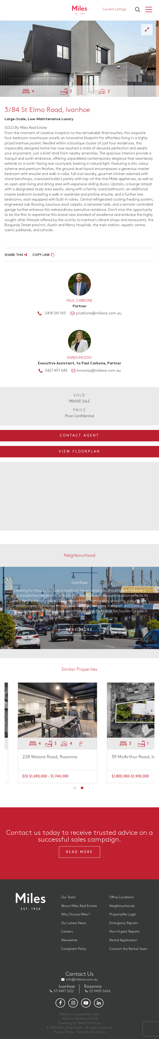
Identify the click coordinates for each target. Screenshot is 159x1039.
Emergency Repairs (123, 923)
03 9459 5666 (100, 991)
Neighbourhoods (122, 905)
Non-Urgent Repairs (124, 931)
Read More (79, 629)
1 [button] (75, 788)
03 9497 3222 (64, 991)
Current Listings (114, 9)
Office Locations (121, 897)
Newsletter (69, 940)
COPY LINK (43, 255)
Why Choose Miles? (75, 914)
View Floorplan (79, 451)
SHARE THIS (16, 255)
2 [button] (82, 788)
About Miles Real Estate (79, 905)
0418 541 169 (55, 313)
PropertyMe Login (122, 914)
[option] (79, 59)
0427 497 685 (56, 370)
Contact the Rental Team (128, 948)
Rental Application (123, 940)
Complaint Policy (73, 948)
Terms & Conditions (91, 1032)
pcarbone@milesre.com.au (98, 313)
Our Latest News (73, 923)
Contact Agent (79, 435)
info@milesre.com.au (82, 979)
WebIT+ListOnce (89, 1023)
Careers (67, 931)
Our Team (68, 897)
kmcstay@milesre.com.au (99, 370)
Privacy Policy (63, 1032)
